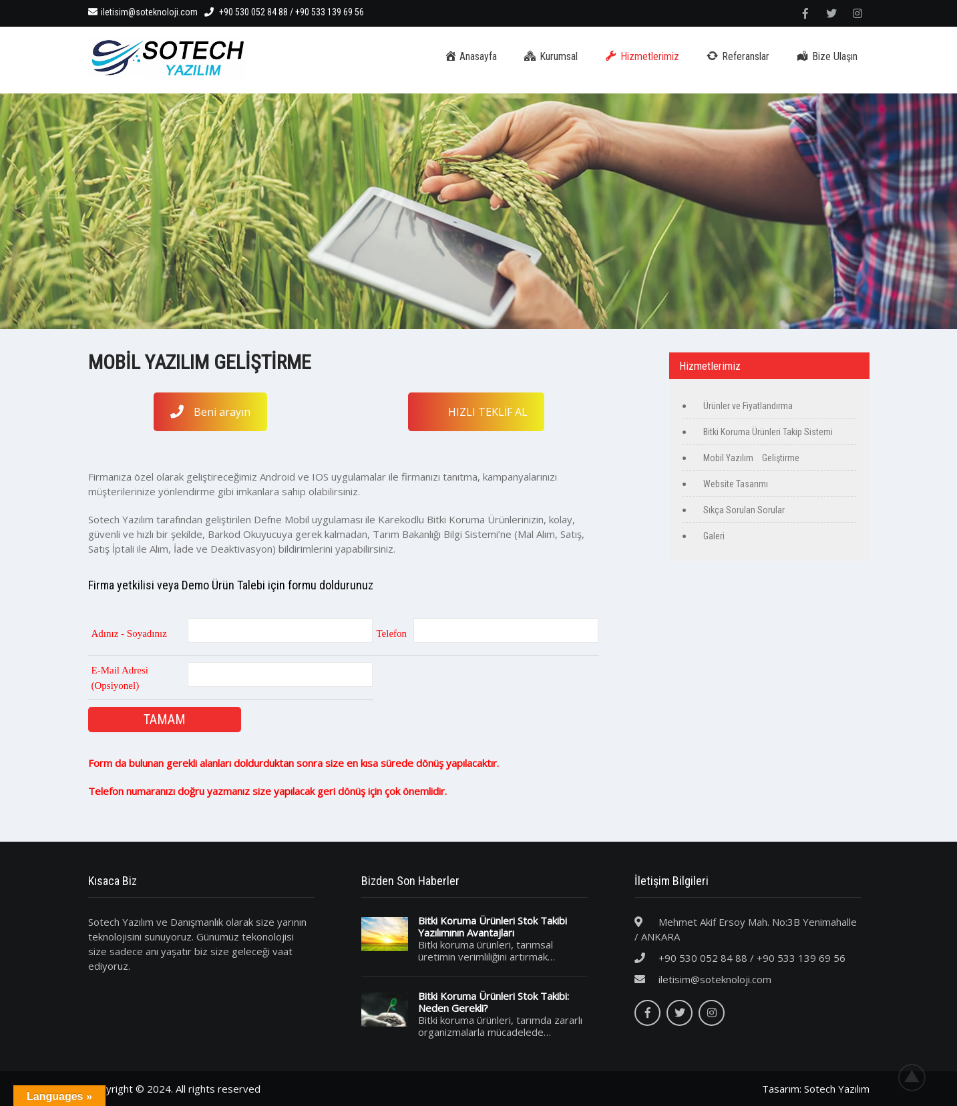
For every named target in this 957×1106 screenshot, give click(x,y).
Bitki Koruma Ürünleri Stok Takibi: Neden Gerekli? (493, 1002)
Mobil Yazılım (728, 458)
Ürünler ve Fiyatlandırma (748, 405)
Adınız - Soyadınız (129, 633)
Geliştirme (779, 458)
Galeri (714, 536)
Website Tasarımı (735, 484)
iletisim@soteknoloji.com (143, 12)
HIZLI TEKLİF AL (488, 411)
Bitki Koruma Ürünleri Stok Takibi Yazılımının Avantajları (492, 926)
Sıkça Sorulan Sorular (744, 510)
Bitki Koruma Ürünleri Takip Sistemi (768, 432)
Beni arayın (210, 411)
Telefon (392, 633)
